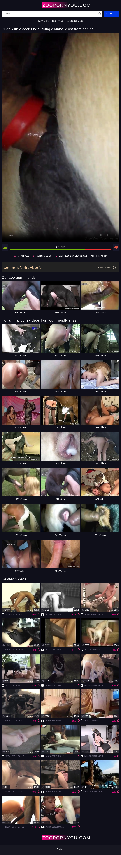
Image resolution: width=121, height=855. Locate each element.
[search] (52, 14)
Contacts (60, 849)
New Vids (43, 21)
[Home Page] (60, 5)
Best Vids (58, 21)
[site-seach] (99, 14)
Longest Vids (75, 21)
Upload (111, 13)
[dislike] (116, 247)
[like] (5, 247)
